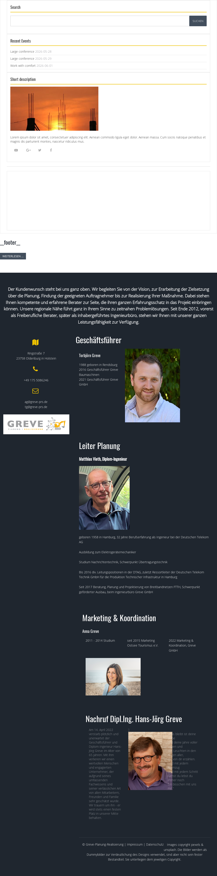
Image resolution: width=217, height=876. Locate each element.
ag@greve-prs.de (36, 402)
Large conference (22, 51)
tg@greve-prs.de (36, 407)
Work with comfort (23, 65)
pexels (195, 844)
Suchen (198, 21)
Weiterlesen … (13, 256)
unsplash (170, 850)
